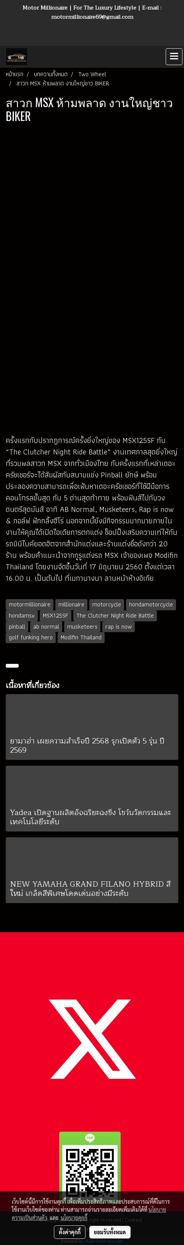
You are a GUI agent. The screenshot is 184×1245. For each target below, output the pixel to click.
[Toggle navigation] (174, 56)
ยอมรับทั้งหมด (110, 1232)
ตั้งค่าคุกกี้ (70, 1232)
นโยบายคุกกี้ (74, 1217)
